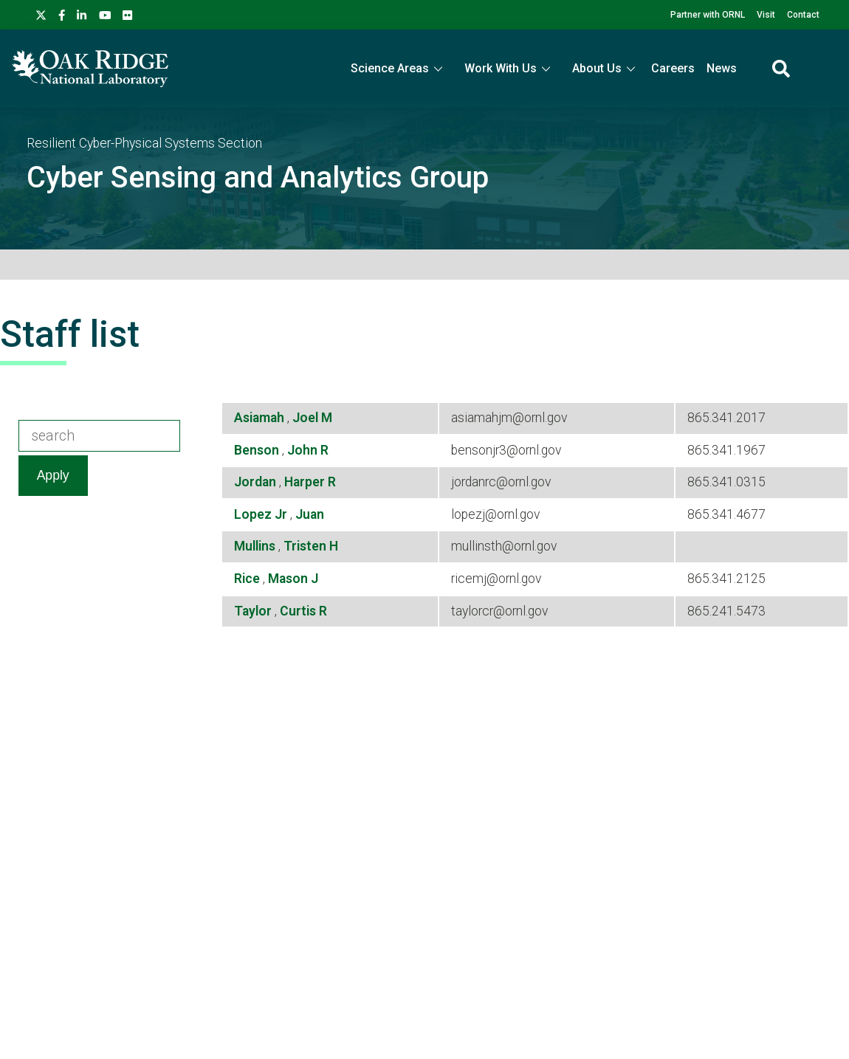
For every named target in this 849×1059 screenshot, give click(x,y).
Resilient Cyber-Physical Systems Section (144, 143)
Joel (306, 417)
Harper (306, 482)
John (303, 450)
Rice (248, 578)
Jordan (256, 482)
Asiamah (260, 417)
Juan (309, 514)
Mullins (256, 546)
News (722, 68)
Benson (258, 450)
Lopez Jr (262, 514)
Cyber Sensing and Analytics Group (258, 177)
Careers (673, 68)
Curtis (299, 611)
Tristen (306, 546)
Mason (289, 578)
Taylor (254, 611)
